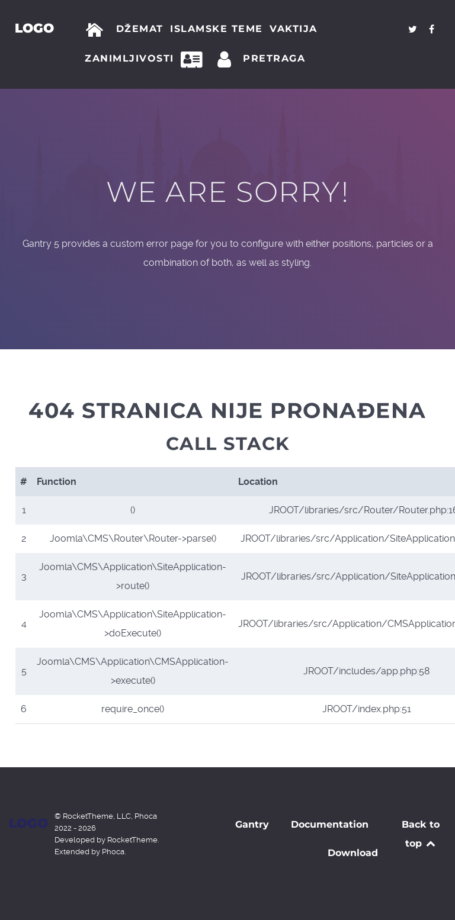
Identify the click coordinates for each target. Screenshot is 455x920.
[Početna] (97, 30)
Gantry (252, 824)
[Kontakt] (195, 60)
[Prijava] (226, 60)
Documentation (330, 824)
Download (353, 852)
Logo (34, 28)
